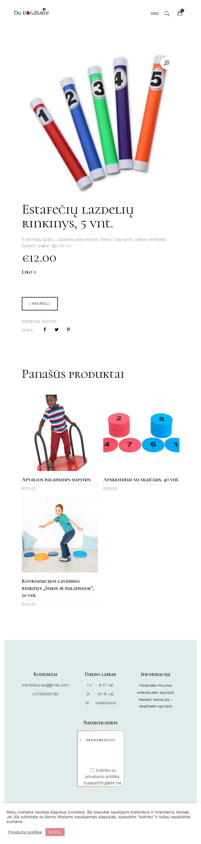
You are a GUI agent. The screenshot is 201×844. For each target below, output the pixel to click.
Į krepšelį (39, 303)
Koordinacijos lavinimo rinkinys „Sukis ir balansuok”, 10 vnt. (58, 588)
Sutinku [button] (55, 832)
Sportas (49, 321)
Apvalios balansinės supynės (56, 479)
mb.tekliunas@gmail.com (45, 685)
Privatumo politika (155, 685)
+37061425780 (45, 694)
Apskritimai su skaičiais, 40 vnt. (141, 479)
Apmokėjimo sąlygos (155, 693)
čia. (119, 783)
